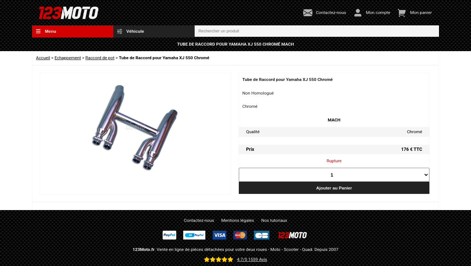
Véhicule (130, 31)
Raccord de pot (99, 57)
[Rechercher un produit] (317, 31)
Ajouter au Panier (334, 187)
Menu (46, 31)
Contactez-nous (199, 220)
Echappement (67, 57)
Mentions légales (237, 220)
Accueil (43, 57)
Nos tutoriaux (274, 220)
